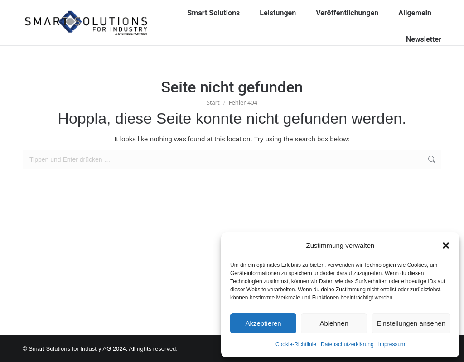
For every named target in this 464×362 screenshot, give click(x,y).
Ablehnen (333, 323)
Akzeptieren (263, 323)
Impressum (391, 344)
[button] (445, 245)
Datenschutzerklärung (347, 344)
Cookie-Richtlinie (296, 344)
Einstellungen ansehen (411, 323)
